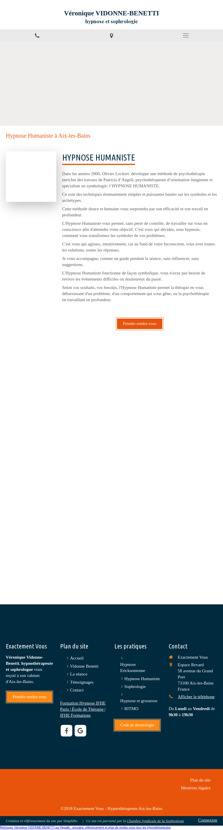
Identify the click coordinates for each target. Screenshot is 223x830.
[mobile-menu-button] (186, 35)
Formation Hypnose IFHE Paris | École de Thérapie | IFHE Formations (83, 709)
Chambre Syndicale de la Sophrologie (155, 821)
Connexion (207, 820)
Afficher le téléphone (196, 696)
